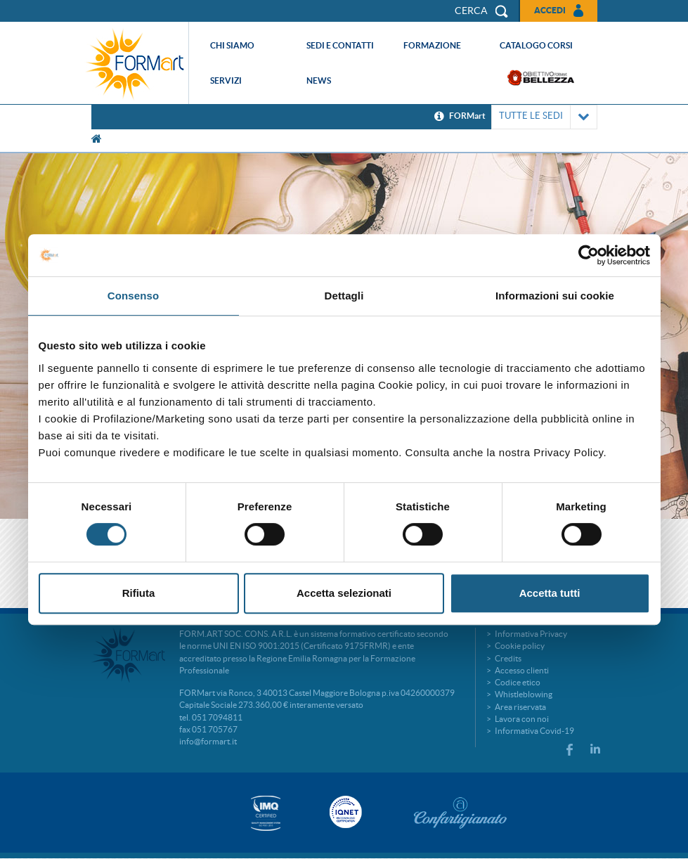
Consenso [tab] (133, 296)
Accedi (550, 10)
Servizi (226, 80)
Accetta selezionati (344, 593)
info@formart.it (208, 741)
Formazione (432, 45)
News (318, 80)
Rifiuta (138, 593)
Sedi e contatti (340, 45)
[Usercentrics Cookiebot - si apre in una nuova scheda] (588, 255)
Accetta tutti (549, 593)
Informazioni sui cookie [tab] (554, 296)
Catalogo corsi (536, 45)
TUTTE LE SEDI (544, 117)
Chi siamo (232, 45)
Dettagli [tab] (344, 296)
